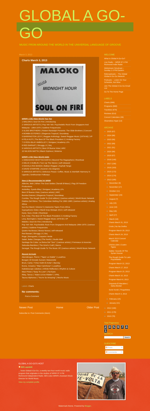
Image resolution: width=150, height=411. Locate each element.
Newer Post (26, 307)
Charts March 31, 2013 (118, 222)
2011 (109, 312)
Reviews (107, 113)
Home (59, 307)
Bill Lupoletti (26, 367)
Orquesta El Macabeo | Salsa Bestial (118, 285)
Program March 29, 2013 (119, 230)
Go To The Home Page (113, 92)
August (112, 199)
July (111, 203)
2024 (109, 135)
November (113, 187)
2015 (109, 172)
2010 (109, 316)
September (114, 195)
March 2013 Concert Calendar (117, 239)
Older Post (93, 307)
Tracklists (108, 110)
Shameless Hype (111, 121)
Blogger (88, 406)
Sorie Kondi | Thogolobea (119, 290)
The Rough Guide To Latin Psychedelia (120, 258)
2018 (109, 160)
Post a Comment (32, 296)
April (111, 215)
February (113, 299)
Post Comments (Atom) (40, 313)
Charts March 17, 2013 (118, 268)
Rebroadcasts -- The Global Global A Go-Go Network (115, 75)
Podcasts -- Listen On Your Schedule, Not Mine (115, 81)
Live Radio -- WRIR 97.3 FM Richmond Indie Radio (116, 63)
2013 (109, 180)
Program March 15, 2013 (119, 271)
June (111, 207)
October (112, 191)
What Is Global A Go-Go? (114, 58)
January (112, 303)
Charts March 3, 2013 (118, 294)
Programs (108, 106)
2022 (109, 144)
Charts (31, 286)
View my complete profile (29, 382)
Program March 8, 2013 (119, 279)
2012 (109, 308)
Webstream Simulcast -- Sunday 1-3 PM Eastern (114, 69)
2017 (109, 164)
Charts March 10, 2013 (118, 276)
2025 (109, 131)
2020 (109, 152)
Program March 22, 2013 (119, 263)
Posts (109, 348)
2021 (109, 147)
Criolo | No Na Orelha (118, 226)
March (112, 219)
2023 (109, 139)
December (113, 183)
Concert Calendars (112, 117)
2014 (109, 176)
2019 (109, 155)
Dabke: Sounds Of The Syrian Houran (118, 252)
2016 (109, 168)
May (111, 211)
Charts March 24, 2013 (118, 234)
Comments (111, 352)
